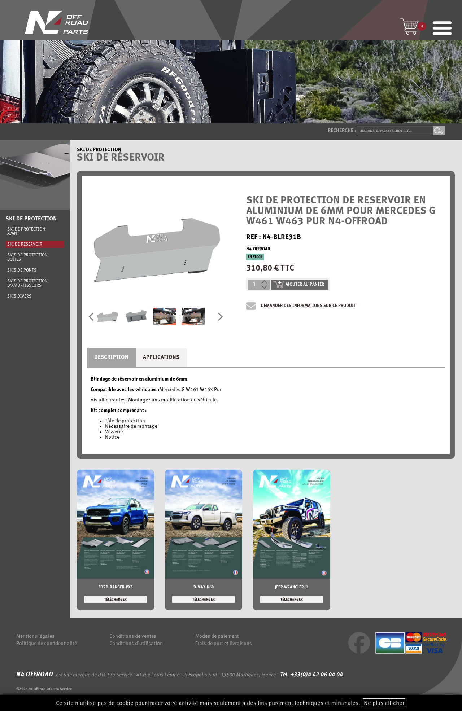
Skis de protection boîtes (27, 257)
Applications (161, 357)
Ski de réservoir (24, 244)
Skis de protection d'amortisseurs (27, 283)
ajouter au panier (298, 284)
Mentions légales (35, 636)
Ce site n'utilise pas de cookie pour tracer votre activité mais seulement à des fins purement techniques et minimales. (231, 702)
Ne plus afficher (384, 703)
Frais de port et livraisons (223, 643)
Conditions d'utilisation (136, 643)
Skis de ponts (21, 270)
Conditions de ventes (132, 636)
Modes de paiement (217, 636)
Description (111, 357)
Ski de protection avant (26, 231)
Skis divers (19, 296)
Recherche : (342, 130)
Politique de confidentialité (46, 643)
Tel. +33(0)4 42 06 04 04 (311, 675)
